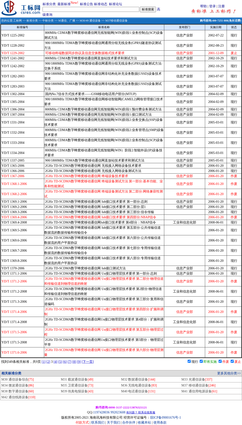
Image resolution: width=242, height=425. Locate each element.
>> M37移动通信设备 (114, 20)
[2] (48, 362)
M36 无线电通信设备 (139, 385)
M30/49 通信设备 (90, 20)
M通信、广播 (66, 20)
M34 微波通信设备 (17, 385)
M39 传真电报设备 (77, 391)
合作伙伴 (128, 422)
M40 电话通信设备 (138, 391)
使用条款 (160, 422)
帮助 (203, 6)
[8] (74, 362)
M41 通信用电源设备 (199, 391)
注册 (221, 6)
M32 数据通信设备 (138, 379)
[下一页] (88, 362)
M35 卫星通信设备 (77, 385)
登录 (212, 6)
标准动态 (100, 4)
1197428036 (101, 412)
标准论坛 (115, 4)
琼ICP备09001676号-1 (165, 417)
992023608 (117, 412)
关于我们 (114, 422)
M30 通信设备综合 (17, 379)
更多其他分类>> (229, 373)
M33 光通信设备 (197, 379)
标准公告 (86, 4)
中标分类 (48, 20)
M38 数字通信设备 (17, 391)
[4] (55, 362)
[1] (43, 362)
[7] (69, 362)
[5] (60, 362)
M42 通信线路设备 (18, 397)
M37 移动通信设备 (199, 385)
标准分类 (49, 4)
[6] (65, 362)
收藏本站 (144, 422)
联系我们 (97, 422)
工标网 (17, 20)
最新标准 (64, 4)
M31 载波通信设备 (77, 379)
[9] (79, 362)
